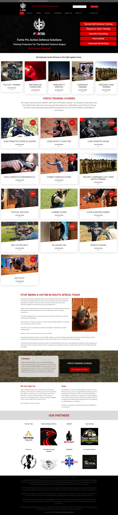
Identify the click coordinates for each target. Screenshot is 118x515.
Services (48, 13)
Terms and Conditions (47, 477)
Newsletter (68, 13)
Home (21, 13)
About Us (30, 13)
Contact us (64, 405)
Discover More (12, 88)
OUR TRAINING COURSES (80, 369)
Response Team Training (98, 29)
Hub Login (74, 477)
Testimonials (58, 13)
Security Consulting (98, 33)
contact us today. (35, 403)
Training (38, 13)
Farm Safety (98, 38)
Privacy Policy (58, 477)
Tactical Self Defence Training (98, 24)
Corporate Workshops (98, 43)
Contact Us (78, 13)
